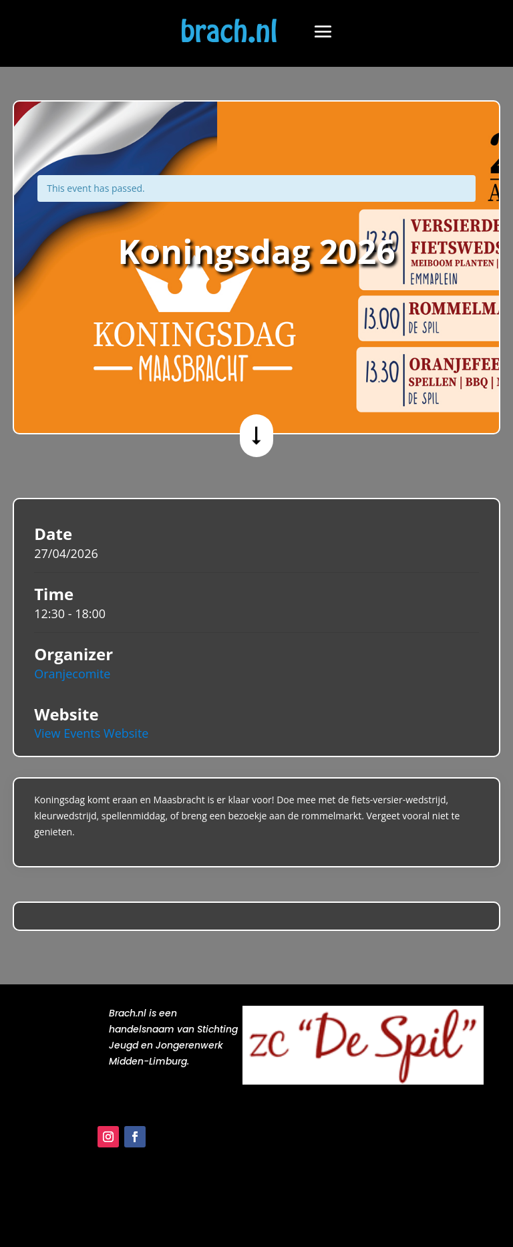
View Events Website (91, 733)
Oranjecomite (72, 674)
